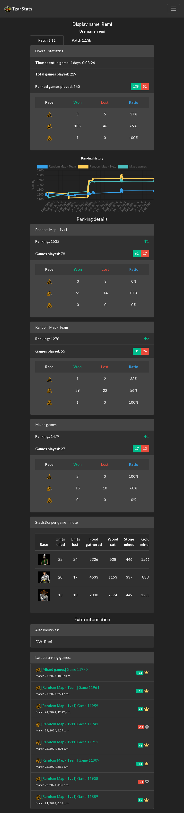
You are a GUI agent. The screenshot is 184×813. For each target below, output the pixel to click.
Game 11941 (69, 724)
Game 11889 (69, 796)
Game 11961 (70, 687)
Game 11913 (69, 742)
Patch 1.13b (81, 40)
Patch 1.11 (47, 40)
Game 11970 (64, 669)
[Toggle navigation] (173, 8)
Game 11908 (69, 778)
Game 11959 (69, 705)
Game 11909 (70, 760)
